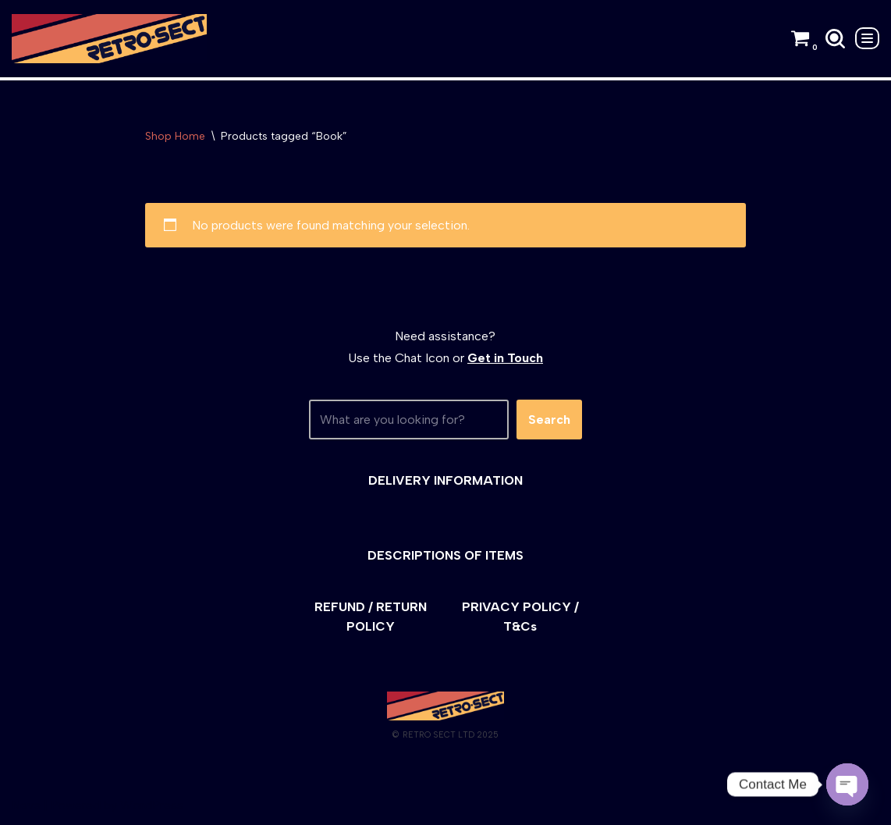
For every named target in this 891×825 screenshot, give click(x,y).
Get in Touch (505, 357)
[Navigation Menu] (867, 38)
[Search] (835, 38)
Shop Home (175, 136)
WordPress (151, 805)
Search (549, 419)
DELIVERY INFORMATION (445, 480)
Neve (26, 805)
